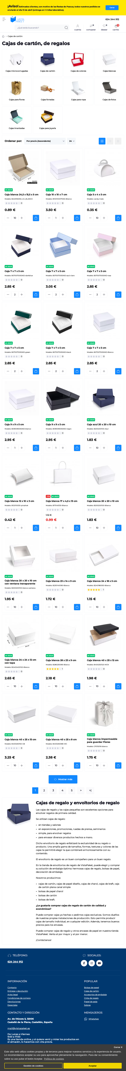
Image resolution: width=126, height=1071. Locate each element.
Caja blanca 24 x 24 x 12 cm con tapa (20, 661)
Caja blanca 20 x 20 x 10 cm (103, 501)
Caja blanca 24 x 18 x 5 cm (102, 581)
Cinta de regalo (91, 998)
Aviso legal (12, 994)
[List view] (110, 141)
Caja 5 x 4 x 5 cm (96, 194)
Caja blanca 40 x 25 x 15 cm (20, 739)
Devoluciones (14, 1001)
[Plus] (22, 218)
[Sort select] (45, 141)
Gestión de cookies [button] (33, 1066)
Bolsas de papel (91, 987)
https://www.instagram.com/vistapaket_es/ (92, 963)
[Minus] (8, 218)
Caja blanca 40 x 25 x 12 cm (103, 660)
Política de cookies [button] (54, 1058)
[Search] (66, 28)
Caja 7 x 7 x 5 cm (14, 271)
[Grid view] (102, 141)
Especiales (12, 1005)
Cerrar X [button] (118, 1047)
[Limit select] (71, 141)
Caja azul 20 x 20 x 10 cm (101, 424)
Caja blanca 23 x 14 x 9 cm (61, 581)
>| (90, 790)
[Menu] (4, 19)
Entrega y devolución (17, 991)
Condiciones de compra (18, 998)
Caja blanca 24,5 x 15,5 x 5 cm (21, 194)
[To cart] (36, 218)
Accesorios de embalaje (95, 994)
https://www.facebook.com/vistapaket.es (84, 963)
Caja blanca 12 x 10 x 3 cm (19, 501)
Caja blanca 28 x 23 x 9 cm (61, 660)
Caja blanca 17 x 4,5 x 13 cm (61, 501)
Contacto (12, 987)
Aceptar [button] (93, 1066)
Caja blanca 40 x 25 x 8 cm (61, 739)
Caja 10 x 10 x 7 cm (56, 194)
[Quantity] (15, 218)
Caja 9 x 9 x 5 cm (14, 424)
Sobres (87, 1005)
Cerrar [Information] (112, 8)
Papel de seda (90, 1001)
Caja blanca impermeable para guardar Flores (102, 740)
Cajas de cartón (91, 991)
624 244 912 (15, 961)
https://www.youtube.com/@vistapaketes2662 (99, 963)
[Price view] (118, 141)
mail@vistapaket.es (18, 1028)
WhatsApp (94, 1019)
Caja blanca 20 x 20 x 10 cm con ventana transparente (21, 582)
